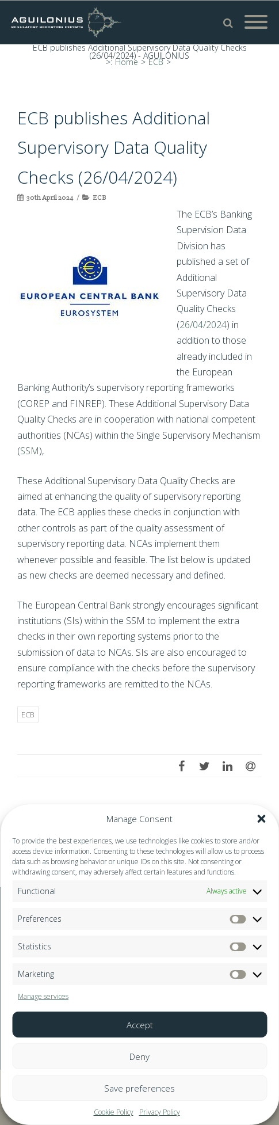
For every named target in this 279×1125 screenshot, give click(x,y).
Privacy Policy (159, 1112)
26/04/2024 (203, 324)
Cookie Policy (113, 1112)
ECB (99, 197)
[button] (261, 818)
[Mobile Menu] (255, 22)
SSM (29, 450)
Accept (140, 1025)
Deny (139, 1056)
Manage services (43, 996)
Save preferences (139, 1088)
